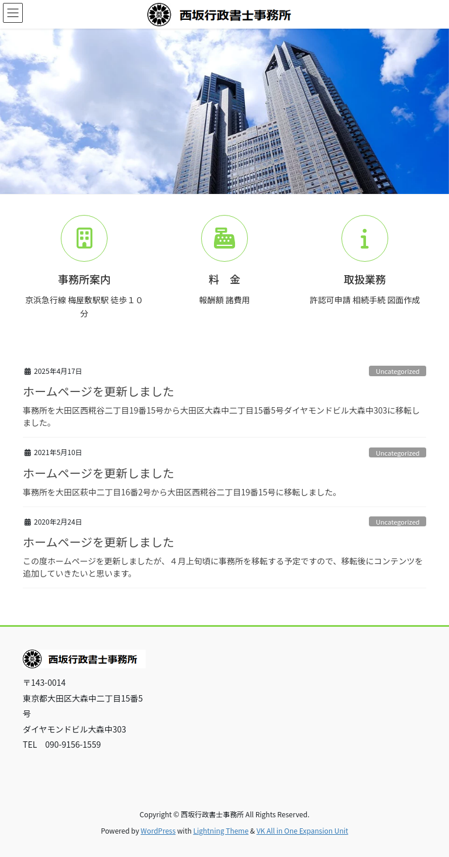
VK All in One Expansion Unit (302, 830)
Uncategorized (398, 371)
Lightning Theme (220, 830)
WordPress (158, 830)
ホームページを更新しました (98, 391)
